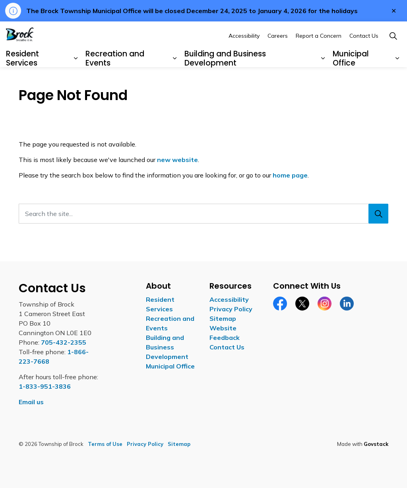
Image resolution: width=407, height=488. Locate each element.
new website (177, 160)
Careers (277, 55)
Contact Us (363, 55)
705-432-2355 (63, 342)
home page (290, 175)
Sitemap (222, 318)
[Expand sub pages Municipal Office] (397, 78)
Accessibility (244, 55)
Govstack (376, 444)
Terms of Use (105, 444)
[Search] (378, 214)
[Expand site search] (393, 56)
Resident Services (22, 78)
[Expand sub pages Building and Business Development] (323, 78)
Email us (31, 402)
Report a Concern (318, 55)
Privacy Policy (230, 309)
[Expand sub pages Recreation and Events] (175, 78)
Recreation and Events (114, 78)
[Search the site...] (203, 214)
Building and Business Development (225, 78)
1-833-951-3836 (45, 386)
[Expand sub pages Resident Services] (76, 78)
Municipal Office (351, 78)
